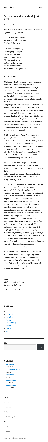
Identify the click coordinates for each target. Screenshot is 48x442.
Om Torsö (10, 314)
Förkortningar (11, 323)
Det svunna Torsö (13, 370)
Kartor (8, 320)
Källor (8, 326)
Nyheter (9, 331)
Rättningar (10, 364)
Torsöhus (9, 7)
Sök (5, 343)
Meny (41, 7)
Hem (8, 311)
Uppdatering (11, 380)
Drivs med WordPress (19, 438)
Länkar (8, 328)
